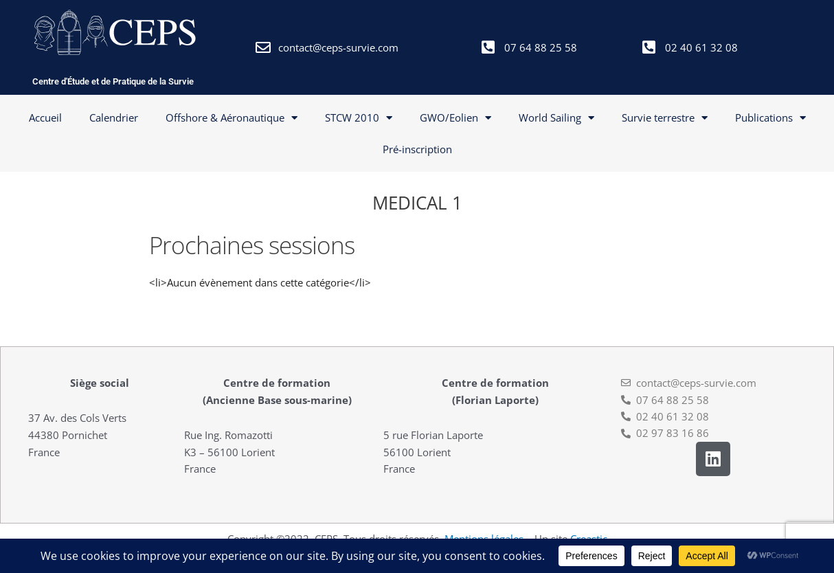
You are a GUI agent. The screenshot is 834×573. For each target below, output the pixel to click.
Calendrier (113, 117)
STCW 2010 (358, 118)
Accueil (45, 117)
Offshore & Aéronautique (231, 118)
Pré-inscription (417, 149)
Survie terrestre (665, 118)
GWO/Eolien (455, 118)
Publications (770, 118)
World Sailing (556, 118)
